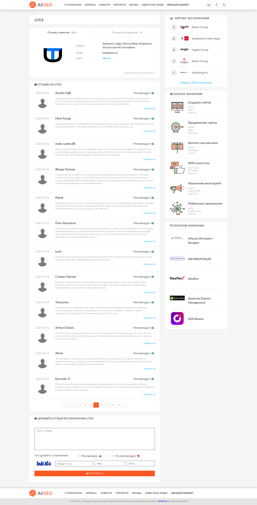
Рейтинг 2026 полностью (196, 82)
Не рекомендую (126, 456)
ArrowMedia (193, 150)
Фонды (133, 5)
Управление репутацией (204, 183)
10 (112, 405)
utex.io (106, 58)
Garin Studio (193, 167)
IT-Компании (73, 5)
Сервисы (90, 5)
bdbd (190, 130)
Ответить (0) (149, 108)
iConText (192, 153)
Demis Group (200, 27)
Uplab (190, 208)
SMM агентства (198, 163)
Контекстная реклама (203, 143)
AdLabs (191, 147)
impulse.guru (200, 72)
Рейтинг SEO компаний (189, 18)
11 (119, 405)
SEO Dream (193, 170)
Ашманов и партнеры (206, 38)
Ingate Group (200, 50)
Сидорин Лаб (194, 190)
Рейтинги (119, 5)
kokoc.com (192, 133)
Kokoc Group (200, 61)
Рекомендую (90, 456)
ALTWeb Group (194, 211)
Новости (104, 5)
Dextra (191, 107)
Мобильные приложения (205, 203)
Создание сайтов (199, 102)
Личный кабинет (178, 5)
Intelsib (191, 127)
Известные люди (153, 5)
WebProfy (192, 112)
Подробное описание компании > (139, 72)
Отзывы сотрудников (127, 33)
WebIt (190, 109)
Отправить (94, 473)
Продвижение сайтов (202, 122)
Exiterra (191, 188)
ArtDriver (192, 213)
